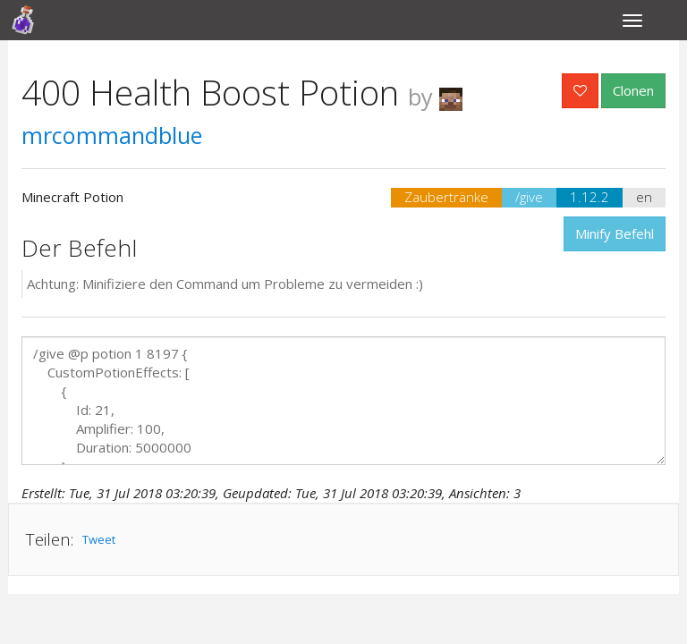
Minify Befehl (614, 233)
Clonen (633, 90)
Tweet (98, 539)
